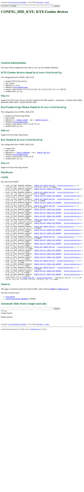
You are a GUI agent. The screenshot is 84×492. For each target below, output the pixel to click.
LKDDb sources (35, 342)
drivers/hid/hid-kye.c (66, 186)
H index (47, 2)
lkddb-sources (63, 302)
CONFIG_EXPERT (22, 120)
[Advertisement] (21, 37)
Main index (40, 2)
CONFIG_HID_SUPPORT (54, 189)
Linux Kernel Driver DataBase (17, 2)
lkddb (52, 302)
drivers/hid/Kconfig (20, 87)
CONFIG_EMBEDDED (23, 153)
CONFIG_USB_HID (41, 120)
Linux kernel (10, 309)
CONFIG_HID (38, 186)
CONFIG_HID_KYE (49, 186)
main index (40, 337)
